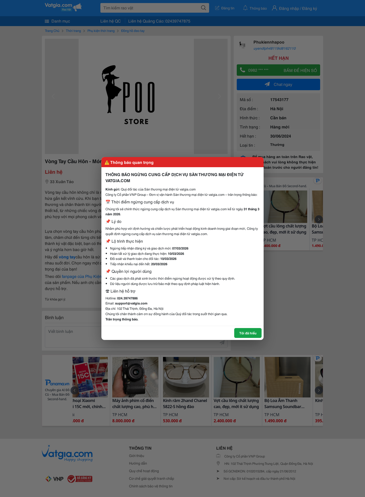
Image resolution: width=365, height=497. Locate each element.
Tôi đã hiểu (248, 333)
